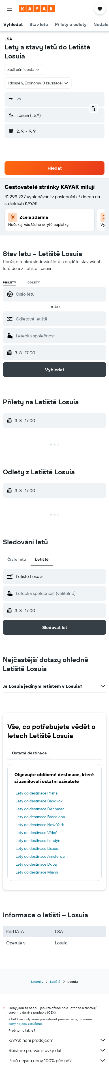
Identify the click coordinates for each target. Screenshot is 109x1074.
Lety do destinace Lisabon (38, 848)
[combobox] (24, 69)
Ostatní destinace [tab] (29, 753)
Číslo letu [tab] (16, 559)
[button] (9, 9)
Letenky (37, 981)
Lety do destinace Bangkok (39, 801)
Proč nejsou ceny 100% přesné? (57, 1060)
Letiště (55, 981)
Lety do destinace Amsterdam (42, 856)
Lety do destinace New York (40, 824)
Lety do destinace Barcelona (40, 816)
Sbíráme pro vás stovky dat (57, 1050)
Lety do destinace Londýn (38, 840)
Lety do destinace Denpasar (40, 808)
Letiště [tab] (42, 559)
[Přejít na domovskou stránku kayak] (37, 8)
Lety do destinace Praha (36, 793)
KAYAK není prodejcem (57, 1040)
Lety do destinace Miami (37, 872)
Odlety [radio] (33, 282)
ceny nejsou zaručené (25, 1023)
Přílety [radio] (9, 282)
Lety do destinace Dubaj (36, 864)
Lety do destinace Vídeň (36, 832)
